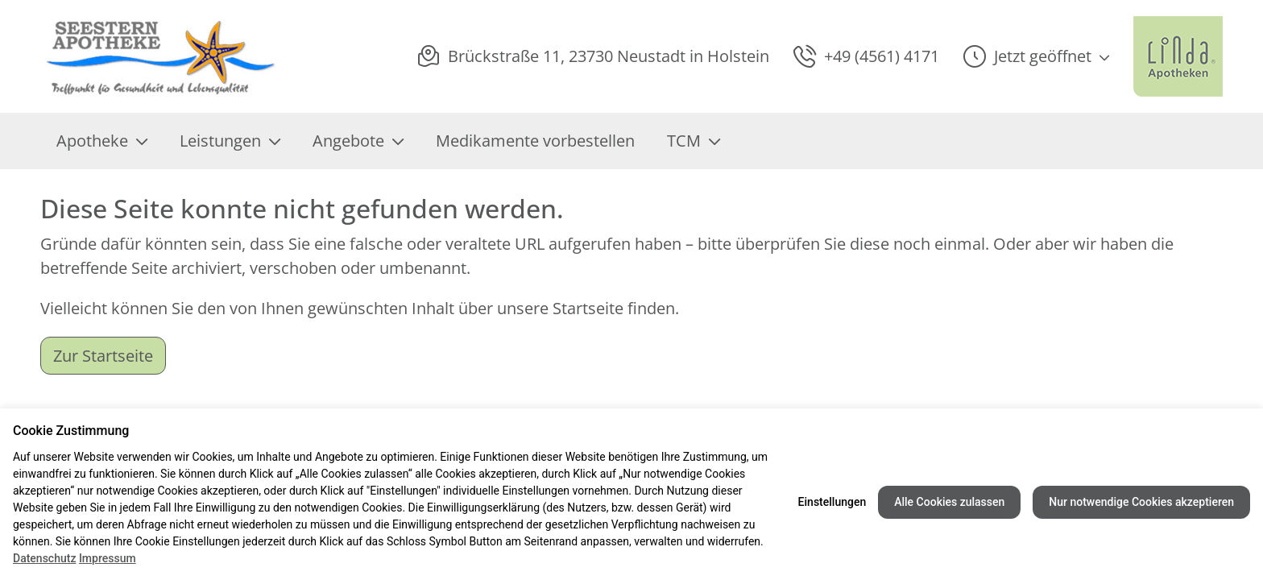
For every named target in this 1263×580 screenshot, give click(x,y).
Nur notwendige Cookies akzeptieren (1141, 501)
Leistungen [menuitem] (230, 140)
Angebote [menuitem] (358, 140)
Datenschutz (44, 558)
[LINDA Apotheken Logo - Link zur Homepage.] (1178, 56)
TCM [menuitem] (693, 140)
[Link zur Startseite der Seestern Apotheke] (160, 56)
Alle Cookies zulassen (949, 501)
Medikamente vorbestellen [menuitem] (535, 140)
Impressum (107, 558)
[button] (1036, 56)
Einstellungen (832, 501)
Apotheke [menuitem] (101, 140)
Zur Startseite (103, 356)
